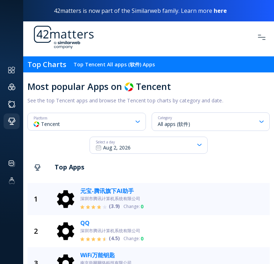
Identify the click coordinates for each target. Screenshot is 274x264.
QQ (85, 223)
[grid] (158, 223)
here (220, 11)
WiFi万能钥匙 (97, 255)
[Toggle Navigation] (261, 37)
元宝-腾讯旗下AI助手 (107, 191)
